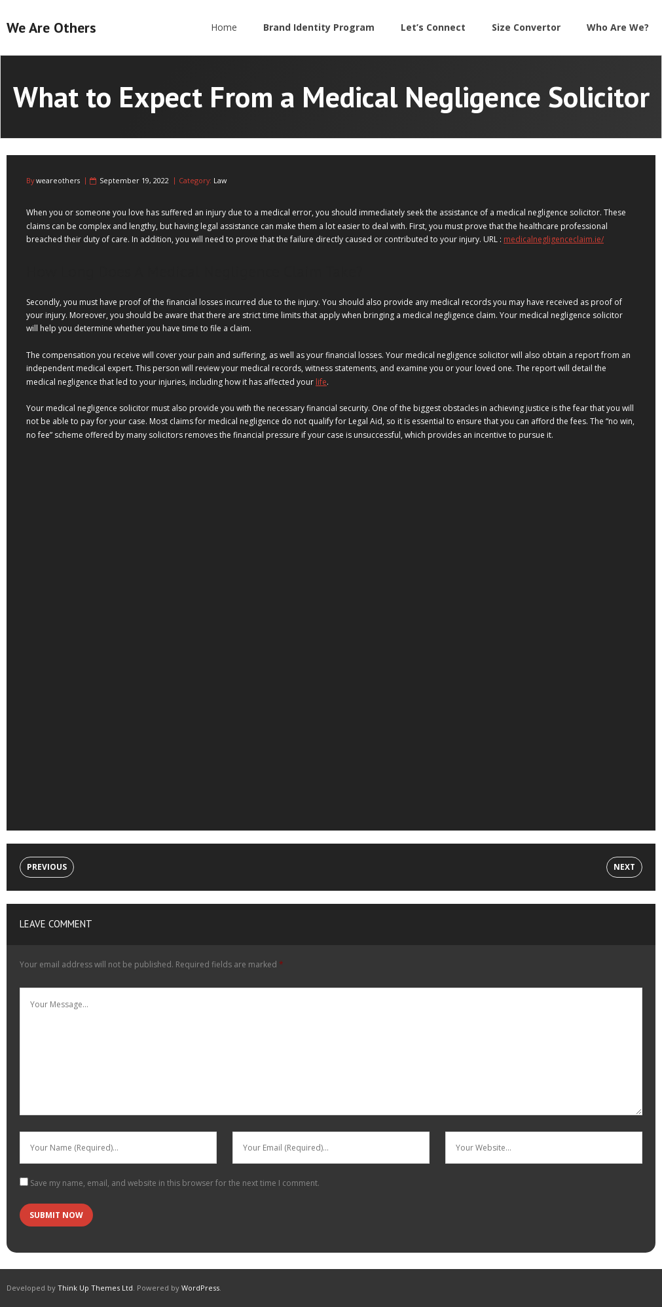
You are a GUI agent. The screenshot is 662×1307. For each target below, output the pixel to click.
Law (220, 180)
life (321, 381)
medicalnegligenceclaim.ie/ (554, 239)
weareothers (58, 180)
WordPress (200, 1288)
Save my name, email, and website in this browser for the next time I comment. (175, 1183)
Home (224, 27)
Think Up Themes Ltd (95, 1288)
